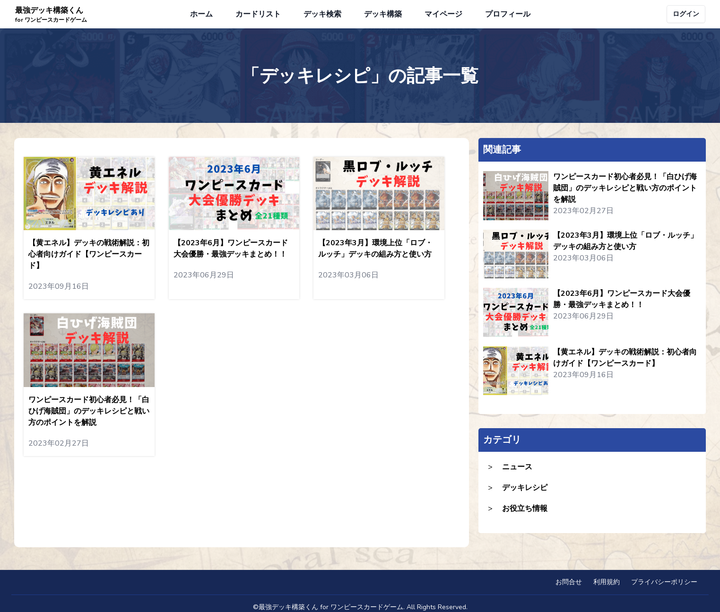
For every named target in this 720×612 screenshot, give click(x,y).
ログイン (686, 13)
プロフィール (507, 14)
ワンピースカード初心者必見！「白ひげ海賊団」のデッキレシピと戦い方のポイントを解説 (625, 188)
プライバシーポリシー (664, 582)
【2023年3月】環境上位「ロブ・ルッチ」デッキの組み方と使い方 (625, 241)
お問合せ (568, 582)
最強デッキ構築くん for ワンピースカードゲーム (331, 607)
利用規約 (606, 582)
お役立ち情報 (524, 508)
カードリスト (258, 14)
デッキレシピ (524, 488)
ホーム (201, 14)
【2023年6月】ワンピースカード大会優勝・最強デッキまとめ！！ (621, 299)
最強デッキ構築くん (51, 14)
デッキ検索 (322, 14)
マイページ (443, 14)
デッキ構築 (383, 14)
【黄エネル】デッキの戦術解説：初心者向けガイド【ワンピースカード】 (625, 358)
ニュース (517, 467)
